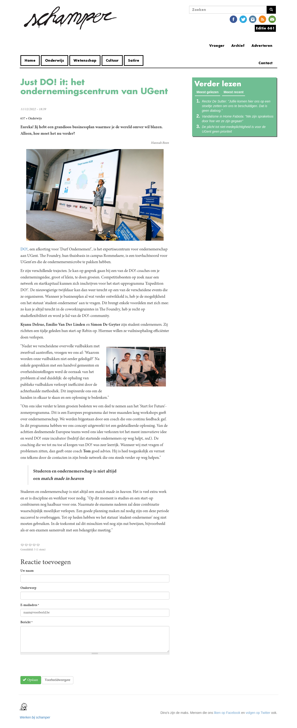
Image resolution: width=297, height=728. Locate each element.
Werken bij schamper (35, 717)
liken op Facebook (227, 713)
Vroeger (216, 45)
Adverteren (262, 45)
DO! (24, 249)
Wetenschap (85, 60)
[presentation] (55, 667)
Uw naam (27, 571)
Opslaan (30, 680)
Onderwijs (54, 60)
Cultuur (112, 60)
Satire (133, 60)
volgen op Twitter (258, 713)
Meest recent (234, 92)
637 (22, 118)
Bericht (26, 622)
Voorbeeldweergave (57, 680)
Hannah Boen (160, 143)
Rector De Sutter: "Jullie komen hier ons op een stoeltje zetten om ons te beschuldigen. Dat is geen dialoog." (236, 105)
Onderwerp (28, 588)
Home (30, 60)
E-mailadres (29, 605)
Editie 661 (265, 28)
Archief (238, 45)
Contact (265, 63)
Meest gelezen (208, 92)
